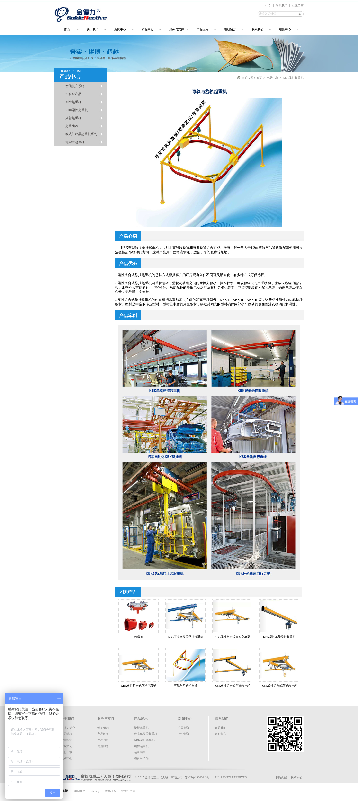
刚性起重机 (73, 102)
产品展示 (141, 719)
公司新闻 (184, 728)
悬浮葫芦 (110, 791)
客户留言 (220, 734)
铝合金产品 (73, 94)
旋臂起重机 (73, 118)
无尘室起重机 (74, 142)
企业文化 (66, 746)
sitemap (94, 791)
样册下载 (66, 752)
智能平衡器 (128, 791)
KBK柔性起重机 (76, 110)
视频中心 (285, 29)
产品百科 (103, 740)
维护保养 (103, 728)
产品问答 (103, 734)
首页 (259, 77)
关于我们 (92, 29)
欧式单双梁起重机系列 (81, 134)
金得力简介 (68, 728)
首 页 (64, 29)
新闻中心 (120, 29)
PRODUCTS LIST (83, 74)
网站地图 (282, 777)
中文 (268, 5)
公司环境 (66, 734)
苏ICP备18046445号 (197, 777)
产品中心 (147, 29)
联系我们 (281, 5)
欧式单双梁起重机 (145, 734)
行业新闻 (184, 734)
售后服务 (103, 746)
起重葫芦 (71, 126)
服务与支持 (176, 29)
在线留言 (298, 5)
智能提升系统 (74, 86)
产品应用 (202, 29)
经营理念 (66, 740)
